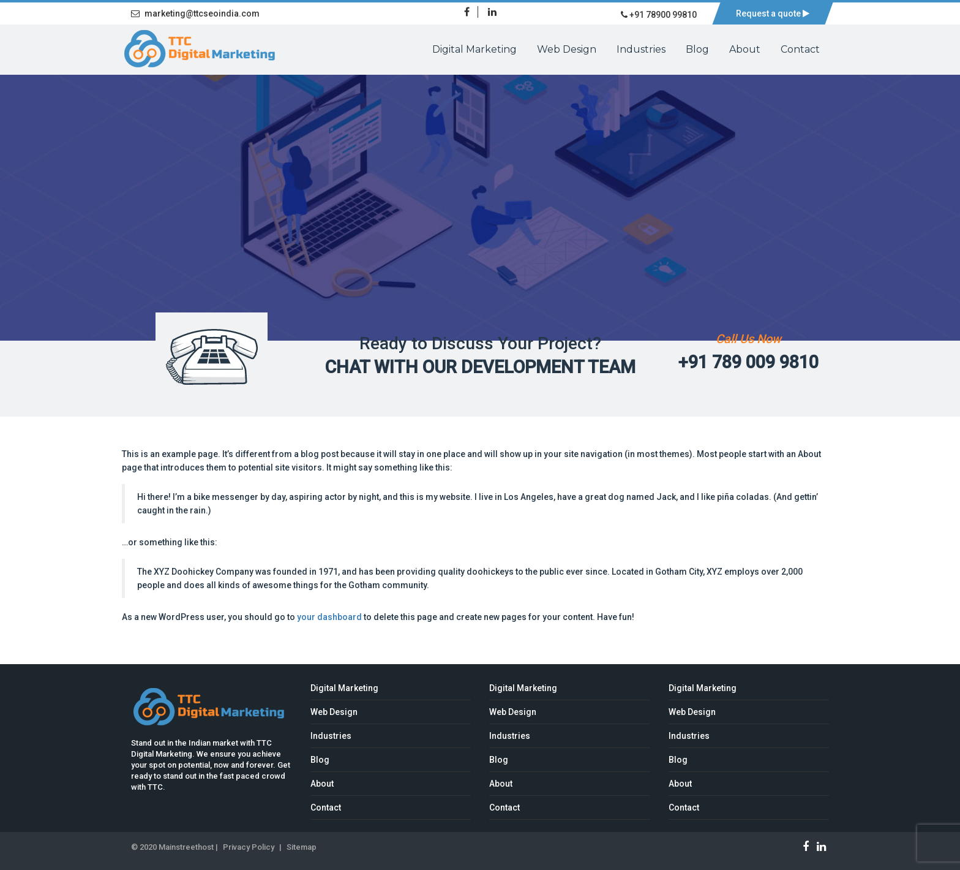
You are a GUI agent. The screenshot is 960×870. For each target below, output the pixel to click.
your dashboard (329, 617)
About (744, 49)
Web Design (566, 49)
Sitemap (302, 847)
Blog (697, 49)
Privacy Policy (248, 847)
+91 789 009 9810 (748, 362)
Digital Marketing (474, 49)
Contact (800, 49)
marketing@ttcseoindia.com (195, 13)
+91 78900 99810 (659, 15)
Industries (641, 49)
